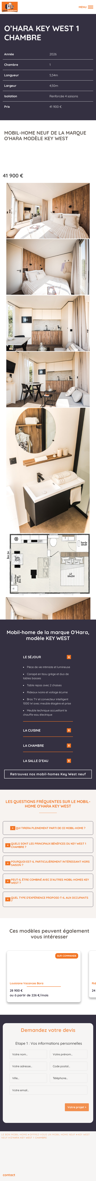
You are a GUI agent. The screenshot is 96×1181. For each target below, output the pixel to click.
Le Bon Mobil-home (14, 1134)
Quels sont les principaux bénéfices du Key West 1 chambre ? (48, 845)
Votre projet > (76, 1107)
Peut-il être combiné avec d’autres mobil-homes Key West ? (50, 881)
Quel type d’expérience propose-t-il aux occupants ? (49, 899)
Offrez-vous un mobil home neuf (52, 1134)
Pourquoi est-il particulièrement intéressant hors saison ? (50, 863)
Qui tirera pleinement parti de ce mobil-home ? (50, 828)
